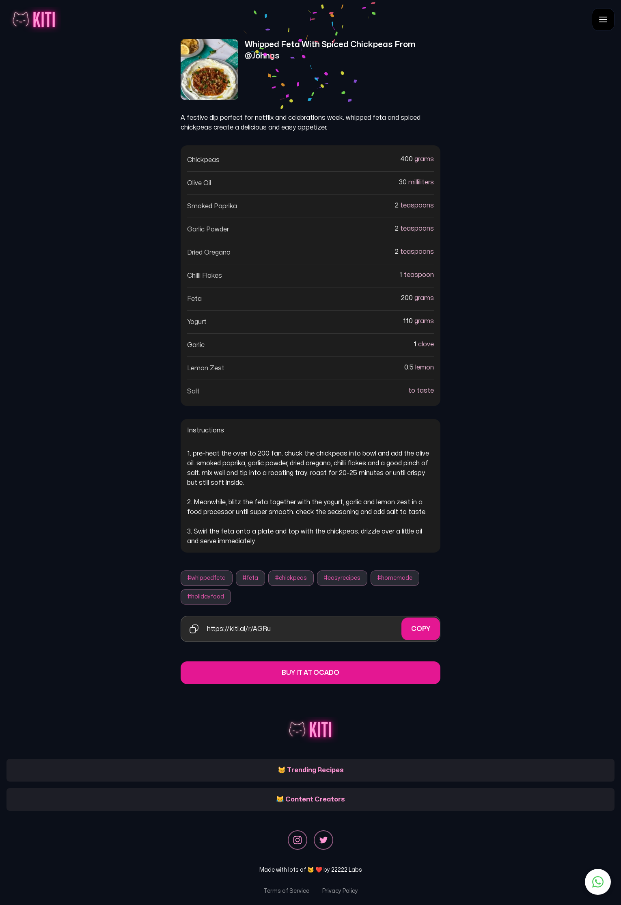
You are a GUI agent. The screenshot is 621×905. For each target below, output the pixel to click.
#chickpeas (291, 578)
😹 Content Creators (310, 799)
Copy (420, 629)
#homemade (394, 578)
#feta (250, 578)
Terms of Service (286, 891)
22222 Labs (346, 870)
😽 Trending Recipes (311, 770)
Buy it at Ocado (310, 673)
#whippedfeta (207, 578)
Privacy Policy (340, 891)
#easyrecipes (342, 578)
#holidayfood (206, 596)
